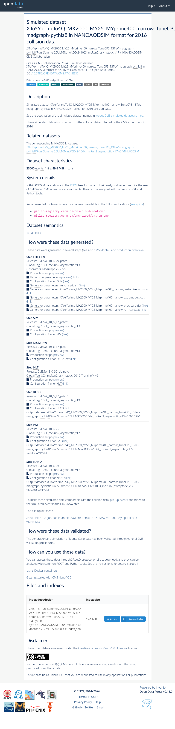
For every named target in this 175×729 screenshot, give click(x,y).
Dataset (31, 84)
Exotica (55, 84)
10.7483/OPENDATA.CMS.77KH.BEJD (55, 73)
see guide (137, 204)
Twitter (89, 707)
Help (98, 702)
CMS (79, 84)
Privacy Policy (83, 702)
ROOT (73, 185)
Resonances (68, 84)
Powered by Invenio (153, 687)
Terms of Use (87, 697)
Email (100, 707)
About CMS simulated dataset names (119, 116)
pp (96, 84)
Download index (132, 618)
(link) (75, 277)
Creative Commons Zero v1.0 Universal (103, 648)
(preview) (58, 273)
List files (112, 619)
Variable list (34, 233)
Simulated (43, 84)
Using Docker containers (42, 570)
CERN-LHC (105, 84)
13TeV (88, 84)
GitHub (77, 707)
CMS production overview (118, 250)
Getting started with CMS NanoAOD (49, 577)
